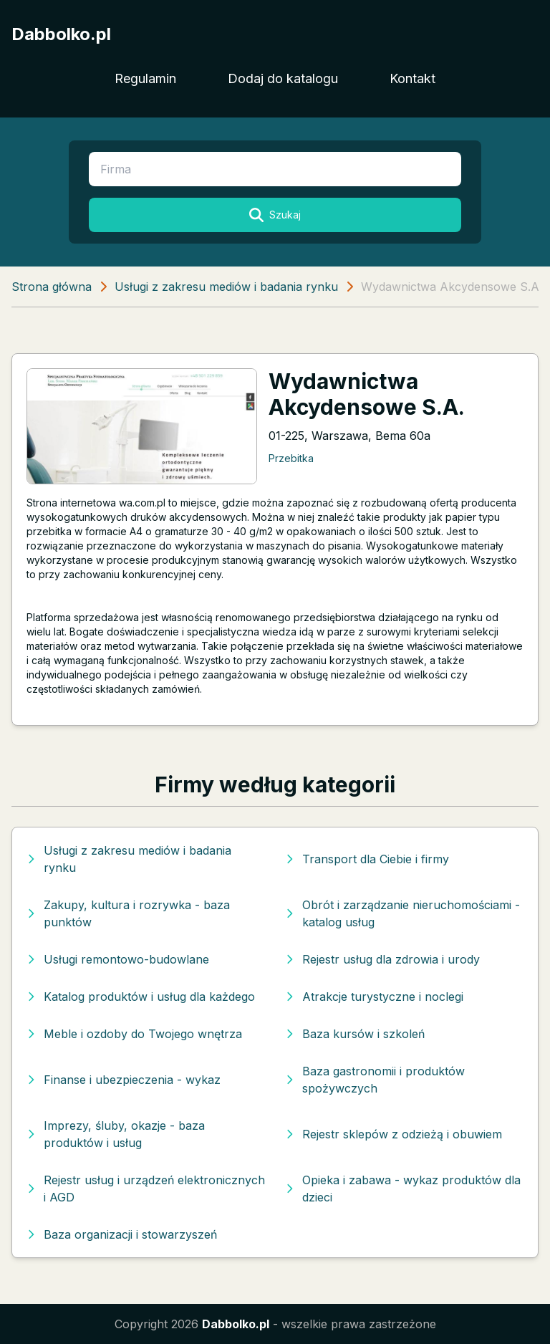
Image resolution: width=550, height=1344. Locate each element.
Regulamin (145, 78)
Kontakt (412, 78)
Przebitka (291, 458)
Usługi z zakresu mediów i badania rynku (226, 286)
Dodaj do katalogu (283, 78)
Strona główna (51, 286)
